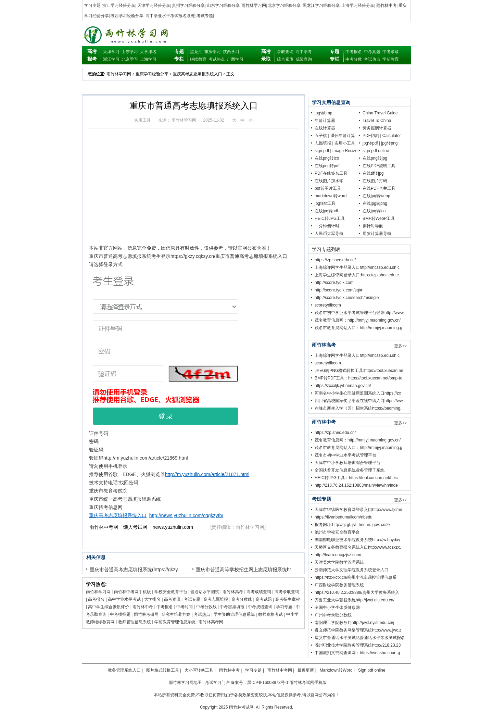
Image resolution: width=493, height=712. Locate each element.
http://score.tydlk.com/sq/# (338, 290)
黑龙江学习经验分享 (321, 5)
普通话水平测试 (204, 591)
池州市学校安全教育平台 (337, 532)
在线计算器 (325, 128)
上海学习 (148, 59)
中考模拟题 (120, 614)
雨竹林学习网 (253, 5)
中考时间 (184, 606)
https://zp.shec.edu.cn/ (335, 260)
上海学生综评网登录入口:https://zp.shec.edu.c (357, 275)
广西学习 (235, 59)
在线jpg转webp (376, 195)
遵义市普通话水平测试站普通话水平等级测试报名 (360, 637)
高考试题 (263, 599)
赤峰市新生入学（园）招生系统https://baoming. (358, 408)
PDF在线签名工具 (331, 173)
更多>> (400, 345)
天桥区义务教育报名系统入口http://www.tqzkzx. (358, 547)
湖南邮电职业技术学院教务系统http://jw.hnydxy (357, 539)
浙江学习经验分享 (118, 5)
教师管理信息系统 (134, 622)
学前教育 (390, 59)
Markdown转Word (336, 670)
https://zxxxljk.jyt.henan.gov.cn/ (343, 385)
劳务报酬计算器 (377, 128)
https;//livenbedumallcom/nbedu (343, 517)
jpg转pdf (370, 143)
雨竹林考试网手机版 (308, 682)
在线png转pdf (327, 165)
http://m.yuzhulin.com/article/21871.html (207, 474)
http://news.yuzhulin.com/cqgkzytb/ (186, 515)
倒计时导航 (373, 226)
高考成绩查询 (258, 591)
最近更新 (306, 670)
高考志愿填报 (215, 599)
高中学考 (303, 51)
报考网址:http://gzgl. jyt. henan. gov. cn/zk (353, 524)
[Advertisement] (193, 191)
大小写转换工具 (199, 670)
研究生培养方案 (176, 614)
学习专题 (92, 5)
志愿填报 (323, 143)
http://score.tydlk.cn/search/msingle (347, 297)
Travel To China (377, 120)
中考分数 (353, 59)
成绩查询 (303, 59)
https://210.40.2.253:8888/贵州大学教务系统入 (357, 592)
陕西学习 (231, 51)
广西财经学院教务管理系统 (339, 585)
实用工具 (142, 120)
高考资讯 (172, 599)
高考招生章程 (287, 599)
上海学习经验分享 (357, 5)
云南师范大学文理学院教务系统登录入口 (352, 569)
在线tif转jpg (373, 173)
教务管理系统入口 (124, 670)
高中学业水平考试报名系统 (170, 15)
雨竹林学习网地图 (185, 682)
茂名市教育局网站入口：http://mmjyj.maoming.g (358, 327)
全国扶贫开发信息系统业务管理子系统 (349, 470)
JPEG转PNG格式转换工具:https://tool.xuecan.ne (359, 370)
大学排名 (148, 51)
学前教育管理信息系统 (174, 622)
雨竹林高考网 (211, 622)
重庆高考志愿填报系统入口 (197, 74)
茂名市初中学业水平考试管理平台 (345, 455)
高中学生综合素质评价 (108, 606)
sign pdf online (376, 150)
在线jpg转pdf (326, 211)
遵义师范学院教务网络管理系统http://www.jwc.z (358, 630)
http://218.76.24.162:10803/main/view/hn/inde (356, 485)
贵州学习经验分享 (188, 5)
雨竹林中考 (386, 5)
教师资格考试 (270, 614)
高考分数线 (241, 599)
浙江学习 (111, 59)
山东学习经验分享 (223, 5)
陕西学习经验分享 (127, 15)
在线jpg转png (375, 203)
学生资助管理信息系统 (234, 614)
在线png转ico (327, 158)
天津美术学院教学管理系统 (339, 562)
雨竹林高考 (233, 591)
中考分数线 (206, 606)
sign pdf (322, 150)
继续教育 (198, 59)
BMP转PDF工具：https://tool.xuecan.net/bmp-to (358, 378)
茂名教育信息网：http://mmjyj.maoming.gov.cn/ (358, 320)
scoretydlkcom (328, 305)
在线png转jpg (375, 158)
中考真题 (372, 51)
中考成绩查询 (260, 606)
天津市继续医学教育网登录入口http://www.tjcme (358, 509)
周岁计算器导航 (377, 233)
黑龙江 (196, 51)
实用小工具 (344, 143)
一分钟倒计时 (327, 226)
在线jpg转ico (374, 211)
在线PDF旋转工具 (379, 165)
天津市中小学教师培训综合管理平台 (347, 462)
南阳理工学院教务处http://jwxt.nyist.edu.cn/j (354, 622)
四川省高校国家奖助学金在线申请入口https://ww (359, 400)
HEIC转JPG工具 (330, 218)
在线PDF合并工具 (379, 188)
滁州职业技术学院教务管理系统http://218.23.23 (358, 645)
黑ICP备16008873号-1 (267, 682)
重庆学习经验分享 (152, 74)
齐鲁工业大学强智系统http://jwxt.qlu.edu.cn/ (354, 600)
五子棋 (321, 135)
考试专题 (205, 15)
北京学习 (130, 59)
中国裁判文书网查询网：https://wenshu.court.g (357, 652)
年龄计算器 (325, 120)
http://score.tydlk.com (334, 282)
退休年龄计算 (342, 135)
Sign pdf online (371, 670)
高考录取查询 (287, 591)
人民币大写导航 (329, 233)
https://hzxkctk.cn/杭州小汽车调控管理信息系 (355, 577)
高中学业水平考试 (124, 599)
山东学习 (130, 51)
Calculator (391, 135)
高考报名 (96, 599)
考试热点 (216, 59)
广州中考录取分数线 (333, 615)
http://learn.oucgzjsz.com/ (338, 554)
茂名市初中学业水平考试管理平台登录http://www (359, 312)
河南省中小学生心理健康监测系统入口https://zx (358, 393)
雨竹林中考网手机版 (132, 591)
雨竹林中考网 (279, 670)
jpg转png (389, 143)
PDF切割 (371, 135)
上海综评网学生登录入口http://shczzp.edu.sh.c (357, 267)
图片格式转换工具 (162, 670)
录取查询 (285, 51)
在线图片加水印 (329, 180)
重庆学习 (212, 51)
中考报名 (353, 51)
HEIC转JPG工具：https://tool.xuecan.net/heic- (357, 477)
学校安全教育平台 (170, 591)
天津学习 (111, 51)
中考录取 (390, 51)
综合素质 (285, 59)
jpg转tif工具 (325, 203)
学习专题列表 (326, 249)
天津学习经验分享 (153, 5)
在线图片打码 (375, 180)
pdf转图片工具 (328, 188)
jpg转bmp (323, 113)
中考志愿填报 (232, 606)
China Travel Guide (380, 113)
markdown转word (330, 195)
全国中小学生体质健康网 (337, 607)
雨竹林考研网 (146, 614)
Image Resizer (345, 150)
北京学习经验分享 (284, 5)
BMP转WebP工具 (379, 218)
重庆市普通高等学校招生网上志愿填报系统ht (243, 569)
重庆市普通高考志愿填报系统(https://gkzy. (134, 569)
